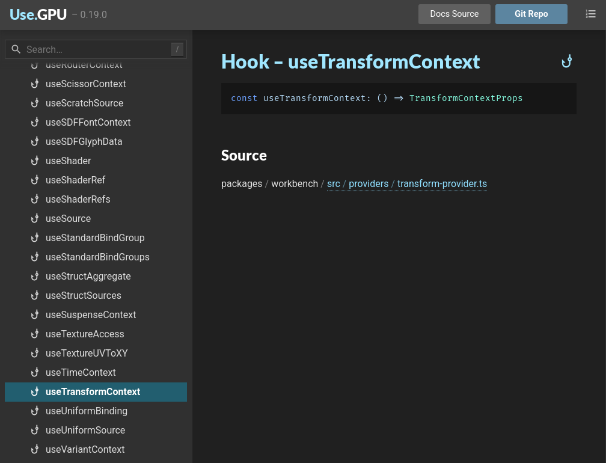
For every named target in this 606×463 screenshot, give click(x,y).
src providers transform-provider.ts (407, 183)
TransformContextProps (466, 98)
